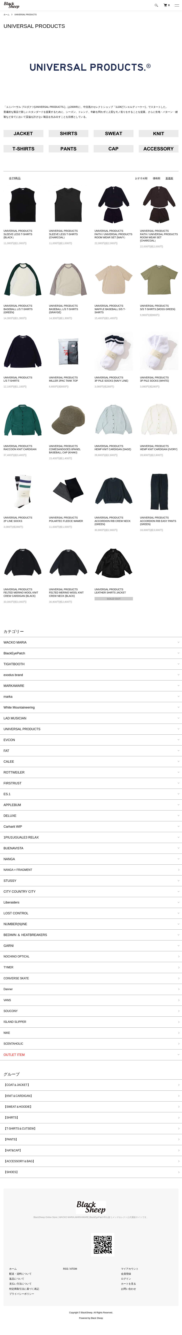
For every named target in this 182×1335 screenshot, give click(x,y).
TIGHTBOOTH (14, 664)
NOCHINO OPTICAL (18, 957)
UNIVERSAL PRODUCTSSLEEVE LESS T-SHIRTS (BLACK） (18, 234)
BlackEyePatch (14, 653)
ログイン (124, 1288)
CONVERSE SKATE (18, 980)
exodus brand (13, 675)
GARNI (9, 946)
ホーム (7, 14)
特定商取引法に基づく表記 (22, 1298)
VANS (8, 1003)
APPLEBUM (12, 805)
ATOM (73, 1278)
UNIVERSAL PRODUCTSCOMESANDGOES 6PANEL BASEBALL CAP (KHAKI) (65, 449)
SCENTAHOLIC (15, 1049)
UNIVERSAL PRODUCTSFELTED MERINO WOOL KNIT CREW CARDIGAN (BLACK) (21, 592)
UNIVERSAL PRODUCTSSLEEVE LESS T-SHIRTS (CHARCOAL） (63, 234)
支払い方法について (18, 1293)
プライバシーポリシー (19, 1304)
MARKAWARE (14, 686)
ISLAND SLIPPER (17, 1026)
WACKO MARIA (15, 642)
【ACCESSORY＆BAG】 (22, 1170)
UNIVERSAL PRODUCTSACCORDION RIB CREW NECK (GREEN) (112, 520)
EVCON (9, 740)
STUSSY (10, 881)
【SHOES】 (12, 1182)
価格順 (156, 178)
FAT (6, 751)
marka (8, 696)
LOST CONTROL (16, 914)
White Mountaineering (19, 707)
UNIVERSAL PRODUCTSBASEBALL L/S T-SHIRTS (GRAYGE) (63, 309)
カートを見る (126, 1293)
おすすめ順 (141, 178)
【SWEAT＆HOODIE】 (20, 1113)
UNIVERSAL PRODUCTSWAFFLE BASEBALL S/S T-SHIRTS (110, 309)
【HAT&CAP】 (14, 1159)
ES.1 (7, 794)
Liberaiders (11, 903)
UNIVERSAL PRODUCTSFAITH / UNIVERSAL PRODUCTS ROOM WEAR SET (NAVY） (113, 234)
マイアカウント (127, 1278)
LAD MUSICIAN (15, 718)
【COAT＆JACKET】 (19, 1090)
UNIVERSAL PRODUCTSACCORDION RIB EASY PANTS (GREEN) (158, 520)
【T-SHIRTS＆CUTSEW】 (23, 1136)
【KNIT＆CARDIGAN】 (20, 1102)
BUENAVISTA (13, 848)
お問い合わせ (126, 1298)
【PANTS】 (12, 1147)
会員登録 (124, 1283)
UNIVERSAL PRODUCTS (27, 14)
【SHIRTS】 (13, 1125)
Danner (9, 991)
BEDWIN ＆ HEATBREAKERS (25, 935)
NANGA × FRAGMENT (20, 870)
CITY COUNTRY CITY (20, 892)
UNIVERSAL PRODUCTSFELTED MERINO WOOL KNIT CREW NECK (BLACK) (66, 592)
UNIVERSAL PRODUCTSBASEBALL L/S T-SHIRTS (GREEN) (18, 309)
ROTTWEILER (14, 772)
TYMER (9, 968)
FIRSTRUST (13, 783)
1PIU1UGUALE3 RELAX (21, 837)
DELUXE (10, 816)
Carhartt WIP (13, 826)
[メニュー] (176, 5)
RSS (65, 1278)
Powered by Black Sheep (91, 1328)
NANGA (9, 859)
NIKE (7, 1037)
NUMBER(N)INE (15, 924)
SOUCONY (12, 1014)
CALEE (9, 761)
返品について (14, 1288)
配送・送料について (18, 1283)
